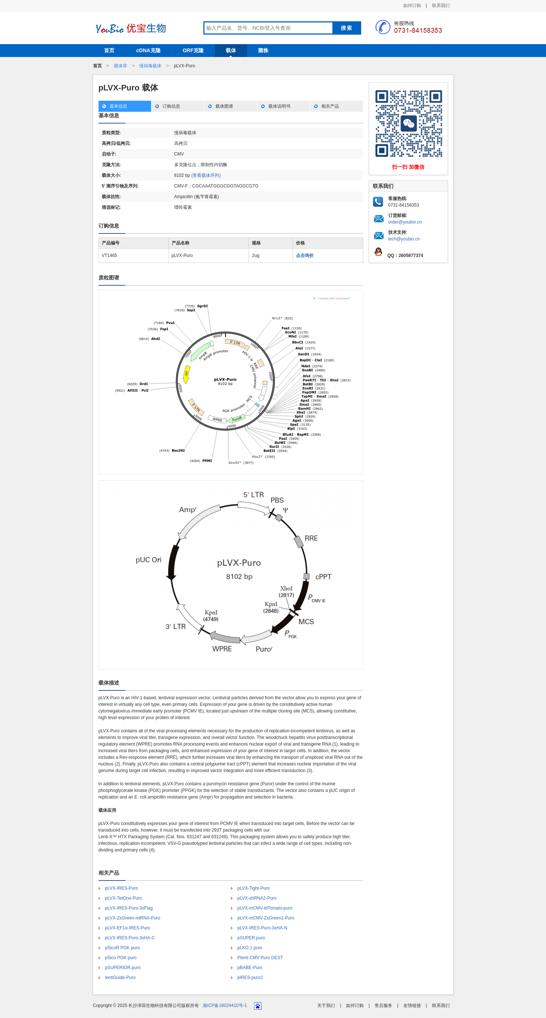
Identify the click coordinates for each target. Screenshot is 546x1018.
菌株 (263, 50)
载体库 (120, 65)
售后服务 (383, 1005)
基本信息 (118, 106)
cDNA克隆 (148, 50)
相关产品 (330, 106)
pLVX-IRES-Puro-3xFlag (129, 908)
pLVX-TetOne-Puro (123, 898)
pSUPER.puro (251, 937)
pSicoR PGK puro (122, 947)
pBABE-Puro (250, 967)
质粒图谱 (109, 278)
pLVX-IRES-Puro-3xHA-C (130, 937)
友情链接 (412, 1005)
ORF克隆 (193, 50)
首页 (109, 50)
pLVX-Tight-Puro (254, 888)
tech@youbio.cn (404, 239)
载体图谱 (224, 106)
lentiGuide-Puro (120, 977)
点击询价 (305, 255)
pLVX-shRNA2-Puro (257, 898)
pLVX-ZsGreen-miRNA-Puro (132, 918)
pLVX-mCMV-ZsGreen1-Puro (266, 918)
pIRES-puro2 (250, 977)
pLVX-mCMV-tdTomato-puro (265, 908)
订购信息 (171, 106)
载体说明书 (279, 106)
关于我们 (326, 1005)
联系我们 (441, 5)
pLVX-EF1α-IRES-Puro (127, 928)
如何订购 (412, 5)
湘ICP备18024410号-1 (225, 1005)
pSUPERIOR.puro (123, 967)
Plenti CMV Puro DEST (260, 957)
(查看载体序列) (206, 175)
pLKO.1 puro (250, 947)
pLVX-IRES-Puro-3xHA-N (263, 928)
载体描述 (109, 683)
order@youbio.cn (405, 222)
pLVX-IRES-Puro (121, 888)
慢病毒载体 (150, 65)
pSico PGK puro (121, 957)
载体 (231, 50)
